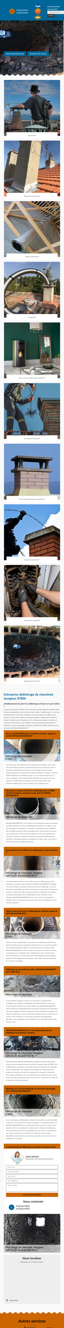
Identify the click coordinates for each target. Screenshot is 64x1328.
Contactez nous (38, 53)
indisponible (22, 10)
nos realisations (15, 53)
